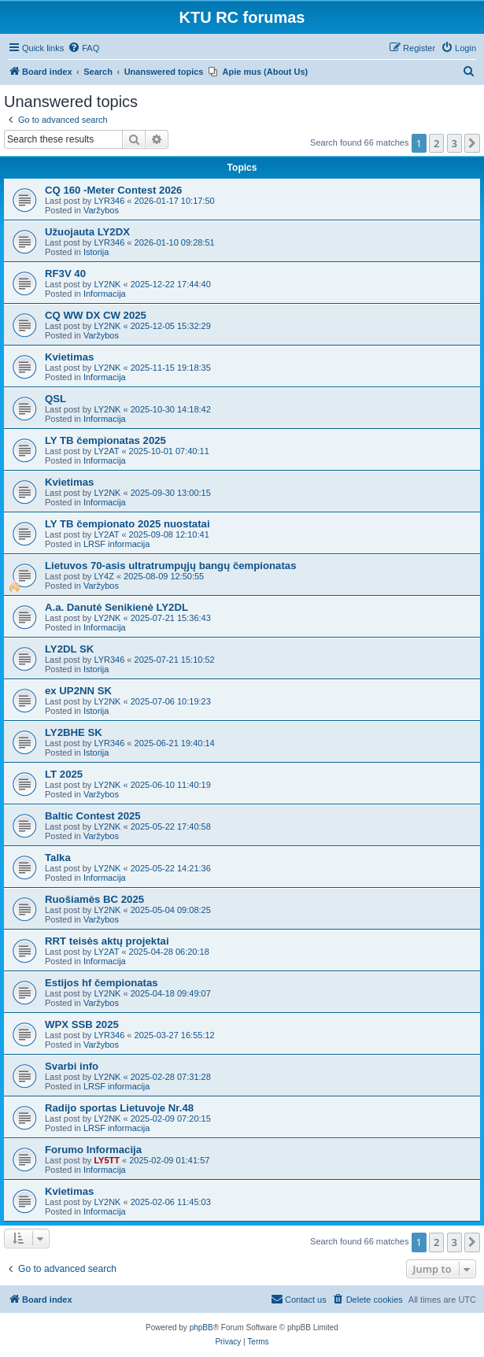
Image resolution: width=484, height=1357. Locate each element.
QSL (55, 399)
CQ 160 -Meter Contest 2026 (113, 190)
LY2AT (106, 451)
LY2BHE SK (73, 732)
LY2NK (107, 284)
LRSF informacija (116, 544)
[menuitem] (83, 48)
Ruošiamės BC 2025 (94, 899)
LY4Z (103, 576)
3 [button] (454, 143)
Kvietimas (69, 357)
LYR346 (109, 200)
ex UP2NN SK (78, 691)
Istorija (96, 252)
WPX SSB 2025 (82, 1024)
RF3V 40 (65, 273)
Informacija (104, 293)
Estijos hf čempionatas (101, 983)
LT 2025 (64, 774)
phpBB (201, 1327)
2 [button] (436, 143)
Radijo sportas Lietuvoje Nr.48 (119, 1108)
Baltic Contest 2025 (93, 816)
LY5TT (107, 1160)
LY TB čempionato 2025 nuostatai (127, 524)
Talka (58, 857)
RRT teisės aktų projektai (107, 941)
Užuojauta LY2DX (87, 232)
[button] (472, 143)
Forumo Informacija (93, 1149)
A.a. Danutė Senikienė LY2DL (116, 607)
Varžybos (101, 210)
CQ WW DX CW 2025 (95, 315)
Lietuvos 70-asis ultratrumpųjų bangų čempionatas (171, 565)
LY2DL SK (69, 649)
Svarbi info (71, 1066)
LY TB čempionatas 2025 (105, 440)
